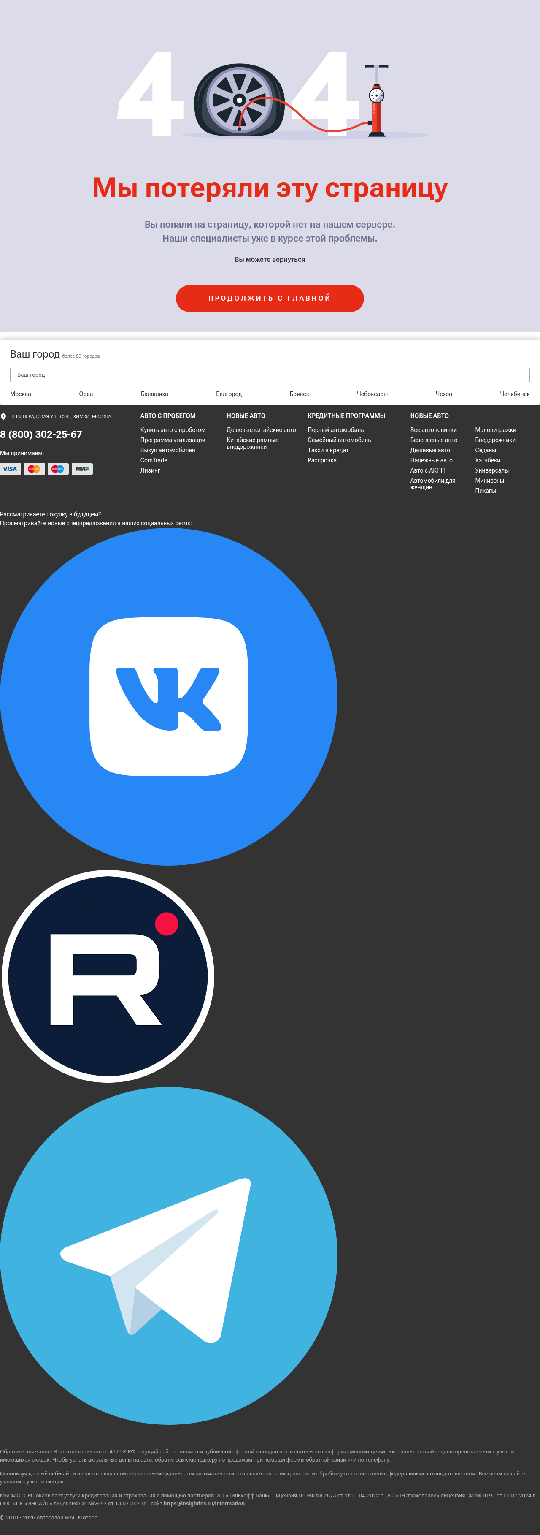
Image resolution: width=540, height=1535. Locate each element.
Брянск (299, 394)
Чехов (444, 394)
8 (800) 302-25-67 (41, 434)
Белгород (229, 394)
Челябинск (515, 394)
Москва (20, 394)
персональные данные (155, 1473)
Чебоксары (372, 394)
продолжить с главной (270, 298)
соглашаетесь (253, 1473)
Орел (86, 394)
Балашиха (154, 394)
